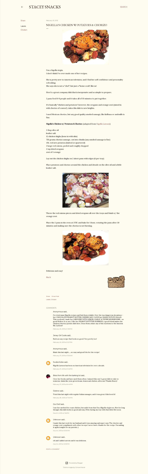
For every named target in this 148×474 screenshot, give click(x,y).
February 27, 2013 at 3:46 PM (62, 369)
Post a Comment (52, 449)
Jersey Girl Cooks (60, 335)
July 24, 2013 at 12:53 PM (61, 444)
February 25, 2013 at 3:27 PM (62, 342)
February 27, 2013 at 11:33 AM (62, 355)
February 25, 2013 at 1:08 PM (62, 329)
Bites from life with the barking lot (67, 375)
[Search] (123, 7)
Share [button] (23, 21)
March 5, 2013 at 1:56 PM (61, 413)
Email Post (55, 296)
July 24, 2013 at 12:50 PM (61, 430)
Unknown (57, 420)
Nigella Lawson (103, 124)
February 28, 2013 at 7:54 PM (62, 398)
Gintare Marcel (80, 467)
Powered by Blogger (74, 463)
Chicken (24, 30)
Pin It (48, 277)
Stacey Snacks (45, 7)
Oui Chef (56, 404)
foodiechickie (58, 362)
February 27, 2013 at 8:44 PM (63, 384)
